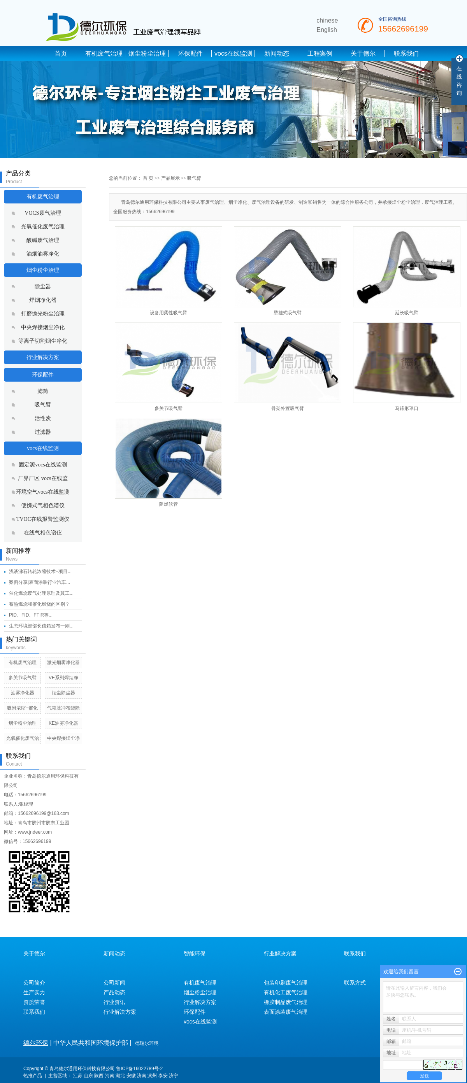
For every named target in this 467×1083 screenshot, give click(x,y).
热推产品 (32, 1075)
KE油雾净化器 (63, 723)
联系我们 (406, 53)
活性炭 (43, 418)
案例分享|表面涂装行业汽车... (39, 582)
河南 (109, 1075)
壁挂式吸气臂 (288, 312)
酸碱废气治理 (42, 240)
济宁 (173, 1075)
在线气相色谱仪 (43, 533)
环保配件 (190, 53)
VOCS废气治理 (43, 213)
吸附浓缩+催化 (22, 708)
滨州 (152, 1075)
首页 (60, 53)
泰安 (163, 1075)
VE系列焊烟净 (63, 677)
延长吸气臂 (406, 312)
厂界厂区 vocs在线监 (42, 478)
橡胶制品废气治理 (285, 1002)
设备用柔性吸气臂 (168, 312)
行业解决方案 (42, 357)
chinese (327, 20)
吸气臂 (43, 405)
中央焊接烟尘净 (63, 738)
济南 (141, 1075)
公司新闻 (114, 983)
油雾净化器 (22, 693)
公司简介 (34, 983)
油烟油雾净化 (42, 254)
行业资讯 (114, 1002)
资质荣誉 (34, 1002)
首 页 (148, 178)
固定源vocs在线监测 (43, 465)
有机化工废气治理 (285, 992)
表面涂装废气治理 (285, 1012)
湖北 (120, 1075)
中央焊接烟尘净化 (43, 327)
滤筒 (42, 391)
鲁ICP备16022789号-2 (139, 1068)
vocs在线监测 (233, 53)
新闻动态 (276, 53)
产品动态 (114, 992)
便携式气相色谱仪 (43, 505)
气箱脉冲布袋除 (63, 708)
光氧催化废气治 (22, 738)
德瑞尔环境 (146, 1043)
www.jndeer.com (35, 832)
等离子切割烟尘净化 (42, 341)
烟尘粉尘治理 (147, 53)
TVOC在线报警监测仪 (42, 519)
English (326, 29)
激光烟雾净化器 (63, 662)
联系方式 (355, 983)
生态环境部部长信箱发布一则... (41, 626)
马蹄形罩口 (406, 408)
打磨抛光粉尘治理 (43, 314)
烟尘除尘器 (63, 693)
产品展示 (170, 178)
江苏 (78, 1075)
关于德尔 (363, 53)
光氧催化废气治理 (43, 227)
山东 (88, 1075)
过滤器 (43, 432)
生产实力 (34, 992)
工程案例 (319, 53)
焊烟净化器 (42, 300)
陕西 (99, 1075)
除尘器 (43, 286)
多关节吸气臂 (23, 677)
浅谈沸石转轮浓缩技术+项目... (40, 571)
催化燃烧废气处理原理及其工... (41, 593)
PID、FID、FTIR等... (31, 615)
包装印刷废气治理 (285, 983)
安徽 (131, 1075)
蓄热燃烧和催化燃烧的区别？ (39, 604)
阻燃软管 (168, 504)
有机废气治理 (104, 53)
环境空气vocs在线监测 (43, 492)
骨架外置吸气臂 (287, 408)
